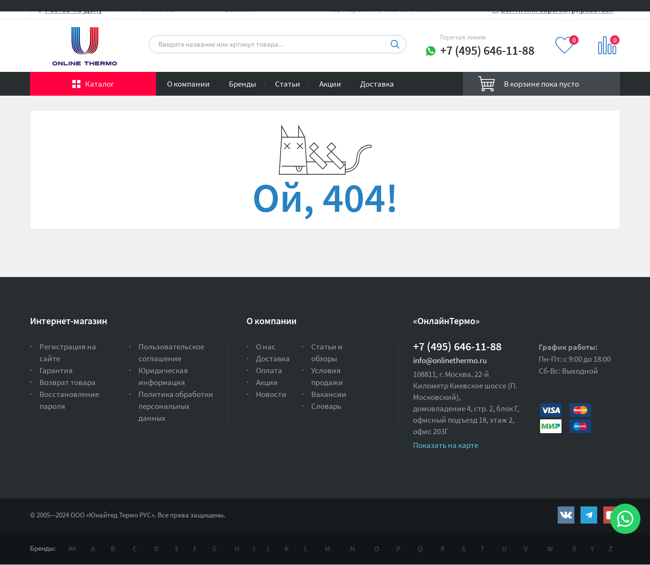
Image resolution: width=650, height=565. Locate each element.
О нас (266, 346)
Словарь (326, 406)
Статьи (287, 84)
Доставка (377, 84)
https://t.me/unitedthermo (589, 515)
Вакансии (328, 394)
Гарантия (56, 370)
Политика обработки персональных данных (175, 406)
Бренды (242, 84)
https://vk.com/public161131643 (566, 515)
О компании (188, 84)
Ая (72, 548)
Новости (271, 394)
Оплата (269, 370)
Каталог (99, 84)
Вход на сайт (597, 15)
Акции (330, 84)
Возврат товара (67, 382)
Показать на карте (445, 445)
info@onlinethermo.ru (450, 360)
